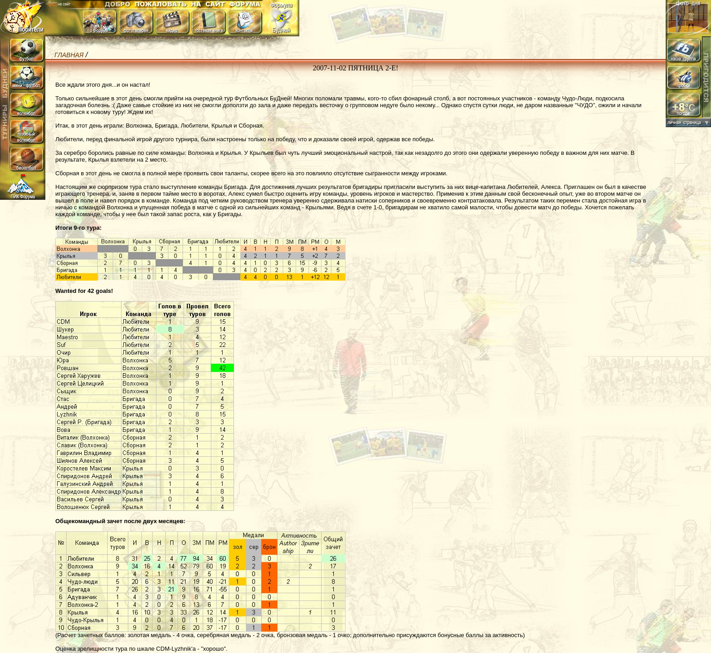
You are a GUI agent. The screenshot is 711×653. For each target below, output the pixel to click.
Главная (68, 55)
